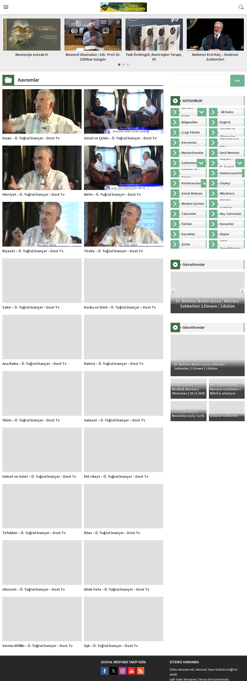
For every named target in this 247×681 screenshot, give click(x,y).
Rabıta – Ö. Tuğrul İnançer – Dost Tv (113, 363)
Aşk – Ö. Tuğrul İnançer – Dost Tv (111, 645)
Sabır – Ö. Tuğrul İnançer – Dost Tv (30, 307)
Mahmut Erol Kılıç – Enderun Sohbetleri (215, 57)
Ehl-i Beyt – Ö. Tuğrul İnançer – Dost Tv (116, 476)
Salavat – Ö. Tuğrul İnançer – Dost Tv (114, 420)
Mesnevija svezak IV (31, 54)
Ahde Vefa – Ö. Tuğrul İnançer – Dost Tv (116, 589)
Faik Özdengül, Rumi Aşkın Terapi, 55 (154, 57)
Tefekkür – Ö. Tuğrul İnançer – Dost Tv (34, 532)
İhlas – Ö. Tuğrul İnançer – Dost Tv (112, 532)
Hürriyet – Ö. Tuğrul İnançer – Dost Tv (33, 194)
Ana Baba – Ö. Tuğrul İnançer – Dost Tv (34, 363)
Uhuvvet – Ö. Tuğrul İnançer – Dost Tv (33, 589)
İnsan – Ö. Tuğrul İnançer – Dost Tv (31, 138)
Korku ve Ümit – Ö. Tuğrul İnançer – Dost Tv (120, 307)
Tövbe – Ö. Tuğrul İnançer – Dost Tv (113, 251)
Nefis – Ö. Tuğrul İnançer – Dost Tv (112, 194)
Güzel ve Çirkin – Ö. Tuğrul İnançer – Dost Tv (120, 138)
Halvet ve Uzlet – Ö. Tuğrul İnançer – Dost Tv (39, 476)
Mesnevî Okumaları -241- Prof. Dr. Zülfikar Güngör (93, 57)
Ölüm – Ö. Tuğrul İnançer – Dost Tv (31, 420)
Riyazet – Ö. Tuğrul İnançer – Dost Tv (32, 251)
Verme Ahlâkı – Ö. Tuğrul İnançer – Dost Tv (37, 645)
